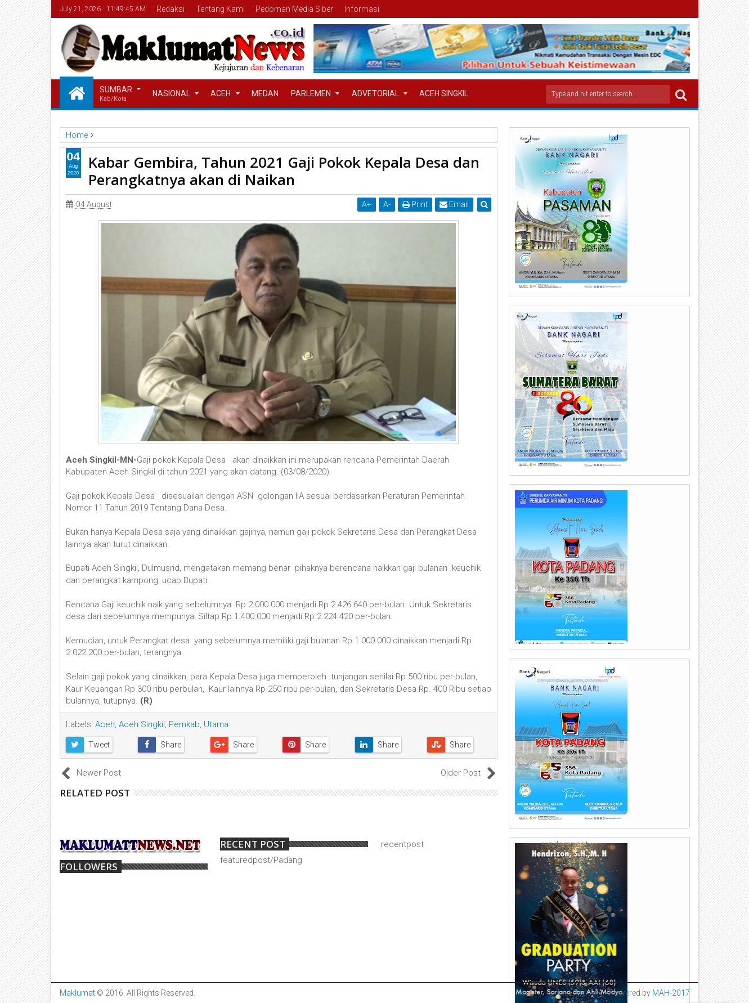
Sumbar (116, 94)
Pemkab (184, 724)
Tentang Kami (220, 9)
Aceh (220, 93)
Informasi (361, 9)
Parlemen (311, 93)
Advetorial (375, 93)
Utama (216, 724)
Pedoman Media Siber (294, 9)
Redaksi (170, 9)
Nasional (171, 93)
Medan (265, 93)
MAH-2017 (671, 992)
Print (415, 204)
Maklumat (77, 992)
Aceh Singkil (443, 93)
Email (454, 204)
